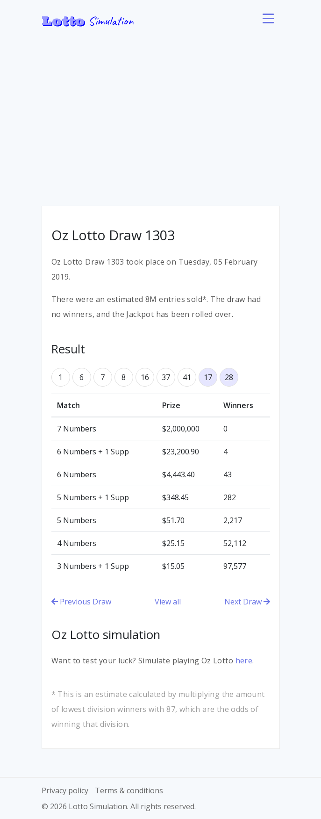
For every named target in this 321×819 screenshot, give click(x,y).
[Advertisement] (160, 112)
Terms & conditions (129, 790)
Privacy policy (65, 790)
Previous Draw (81, 601)
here (244, 660)
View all (168, 601)
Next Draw (247, 601)
